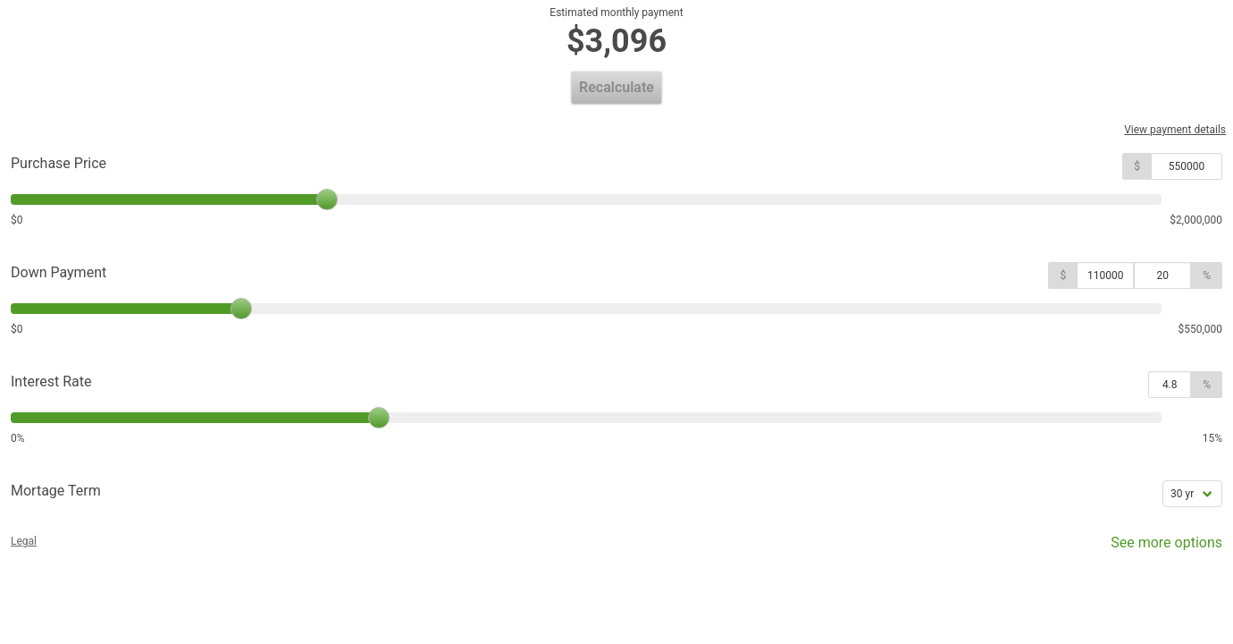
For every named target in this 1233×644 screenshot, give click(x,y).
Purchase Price (58, 163)
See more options (1154, 547)
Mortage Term (56, 490)
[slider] (327, 199)
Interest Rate (51, 381)
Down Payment (58, 272)
